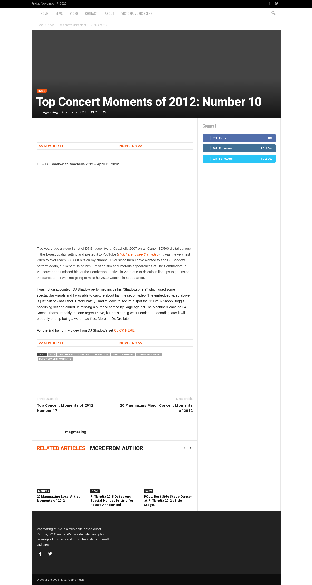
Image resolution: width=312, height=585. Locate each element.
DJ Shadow (101, 354)
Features (43, 491)
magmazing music (148, 354)
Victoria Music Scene (136, 13)
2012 (52, 354)
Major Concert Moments (55, 358)
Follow (266, 148)
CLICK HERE (124, 330)
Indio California (123, 354)
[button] (273, 13)
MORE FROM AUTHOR (116, 448)
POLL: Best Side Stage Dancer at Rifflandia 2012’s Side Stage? (168, 500)
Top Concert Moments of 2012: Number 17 (65, 408)
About (109, 13)
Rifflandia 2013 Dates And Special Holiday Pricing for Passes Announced (112, 500)
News (59, 13)
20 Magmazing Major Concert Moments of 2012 (156, 408)
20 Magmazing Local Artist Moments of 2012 (58, 498)
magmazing (49, 112)
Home (44, 13)
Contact (91, 13)
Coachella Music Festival (75, 354)
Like (269, 138)
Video (74, 13)
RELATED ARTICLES (61, 448)
